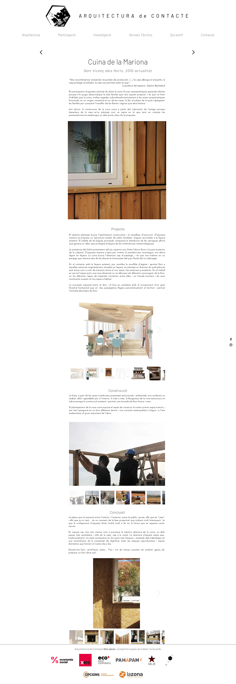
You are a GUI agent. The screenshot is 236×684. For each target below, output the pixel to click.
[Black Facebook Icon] (231, 339)
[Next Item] (159, 329)
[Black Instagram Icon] (231, 345)
